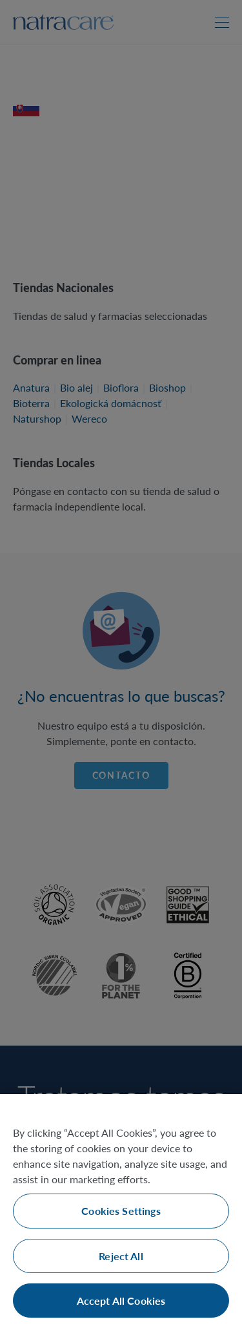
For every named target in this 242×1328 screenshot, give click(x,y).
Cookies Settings (121, 1211)
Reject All (121, 1256)
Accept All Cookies (121, 1300)
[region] (121, 1211)
